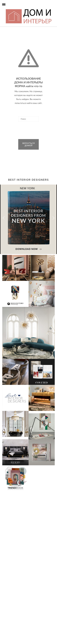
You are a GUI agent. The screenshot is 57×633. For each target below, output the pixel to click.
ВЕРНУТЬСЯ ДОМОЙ (28, 144)
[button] (53, 218)
